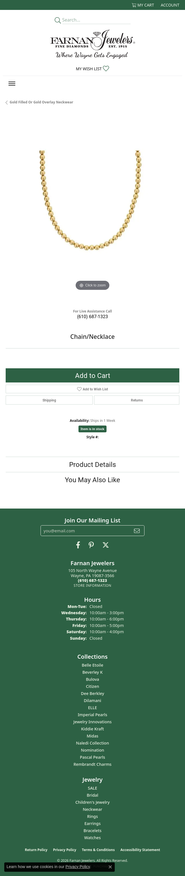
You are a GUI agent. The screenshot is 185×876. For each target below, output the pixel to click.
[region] (92, 209)
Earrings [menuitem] (92, 823)
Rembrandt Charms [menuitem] (92, 764)
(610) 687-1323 (92, 316)
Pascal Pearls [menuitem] (92, 757)
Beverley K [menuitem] (92, 672)
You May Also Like (92, 479)
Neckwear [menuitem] (92, 809)
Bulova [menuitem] (92, 679)
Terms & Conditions (98, 849)
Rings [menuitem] (92, 816)
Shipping (49, 400)
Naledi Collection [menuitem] (92, 743)
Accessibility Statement (140, 849)
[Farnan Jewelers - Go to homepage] (92, 44)
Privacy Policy (64, 849)
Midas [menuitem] (92, 736)
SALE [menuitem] (92, 788)
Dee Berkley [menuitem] (92, 693)
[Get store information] (92, 585)
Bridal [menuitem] (92, 795)
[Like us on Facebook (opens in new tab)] (78, 545)
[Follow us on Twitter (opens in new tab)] (105, 545)
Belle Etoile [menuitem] (92, 665)
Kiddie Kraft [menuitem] (92, 729)
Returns (137, 400)
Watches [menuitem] (92, 837)
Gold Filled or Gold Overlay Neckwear (41, 102)
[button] (143, 5)
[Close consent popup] (110, 867)
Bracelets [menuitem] (92, 830)
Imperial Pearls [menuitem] (92, 714)
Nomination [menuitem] (92, 750)
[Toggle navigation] (12, 83)
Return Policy (36, 849)
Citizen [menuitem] (92, 686)
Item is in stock (93, 429)
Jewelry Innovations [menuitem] (92, 721)
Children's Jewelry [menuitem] (92, 802)
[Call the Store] (92, 580)
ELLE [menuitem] (92, 707)
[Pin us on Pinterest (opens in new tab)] (91, 545)
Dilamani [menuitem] (92, 700)
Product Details (92, 464)
